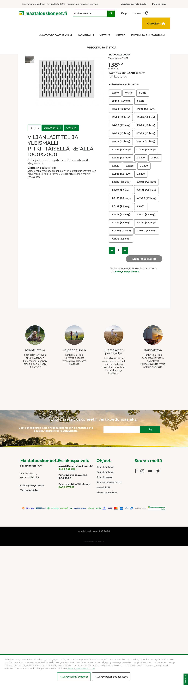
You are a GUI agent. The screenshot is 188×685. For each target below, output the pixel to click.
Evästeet (185, 679)
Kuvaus (34, 128)
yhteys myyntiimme (127, 271)
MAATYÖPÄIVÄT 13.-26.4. (56, 35)
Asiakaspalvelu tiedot (109, 482)
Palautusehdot (105, 472)
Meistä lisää (103, 487)
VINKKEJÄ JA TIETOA (101, 47)
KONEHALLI (86, 35)
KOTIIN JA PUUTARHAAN (148, 35)
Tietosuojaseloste (107, 492)
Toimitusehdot (105, 467)
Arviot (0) (71, 127)
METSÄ (121, 35)
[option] (30, 59)
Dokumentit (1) (52, 127)
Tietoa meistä (29, 490)
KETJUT (104, 35)
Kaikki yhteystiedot (32, 485)
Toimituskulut (105, 477)
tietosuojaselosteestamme (81, 668)
